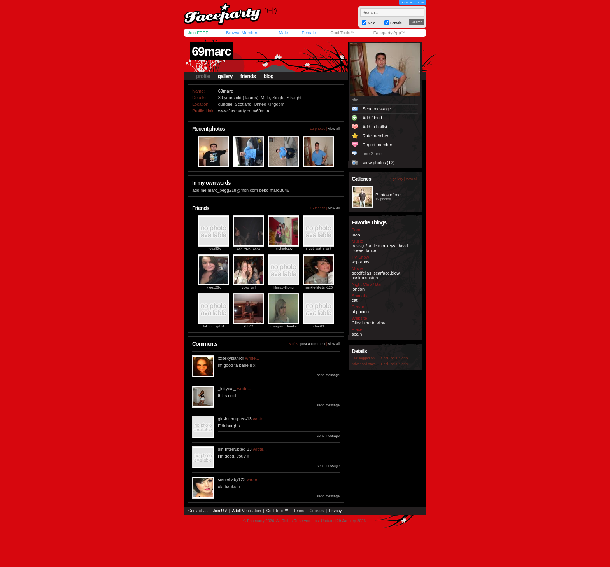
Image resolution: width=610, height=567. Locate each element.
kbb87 (249, 326)
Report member (377, 144)
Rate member (376, 135)
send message (328, 375)
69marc (211, 51)
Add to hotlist (375, 126)
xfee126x (214, 287)
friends (248, 76)
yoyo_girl (249, 287)
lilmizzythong (283, 287)
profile (203, 76)
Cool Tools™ (342, 32)
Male (283, 32)
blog (268, 76)
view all (334, 129)
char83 (318, 326)
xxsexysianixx (231, 358)
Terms (299, 511)
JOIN (420, 2)
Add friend (372, 118)
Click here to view (368, 322)
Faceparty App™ (389, 32)
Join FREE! (199, 32)
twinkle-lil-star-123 (319, 287)
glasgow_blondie (283, 326)
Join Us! (220, 511)
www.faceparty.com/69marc (244, 110)
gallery (224, 76)
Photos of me (388, 194)
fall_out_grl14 (213, 326)
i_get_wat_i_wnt (318, 248)
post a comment (312, 344)
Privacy (335, 511)
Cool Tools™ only (394, 358)
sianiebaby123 (231, 479)
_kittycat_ (227, 388)
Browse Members (242, 32)
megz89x (214, 248)
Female (308, 32)
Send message (377, 109)
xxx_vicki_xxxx (248, 248)
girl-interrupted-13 (235, 418)
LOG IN (407, 2)
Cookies (317, 511)
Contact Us (197, 511)
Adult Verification (246, 511)
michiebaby (284, 248)
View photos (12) (378, 162)
